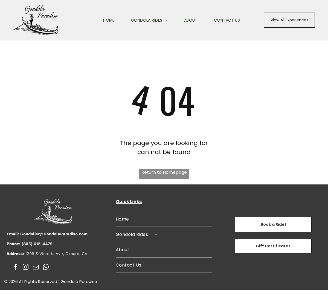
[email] (35, 268)
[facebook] (15, 268)
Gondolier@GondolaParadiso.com (54, 234)
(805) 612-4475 (37, 243)
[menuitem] (101, 20)
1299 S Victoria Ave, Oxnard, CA (56, 253)
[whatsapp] (46, 268)
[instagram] (25, 268)
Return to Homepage (164, 172)
